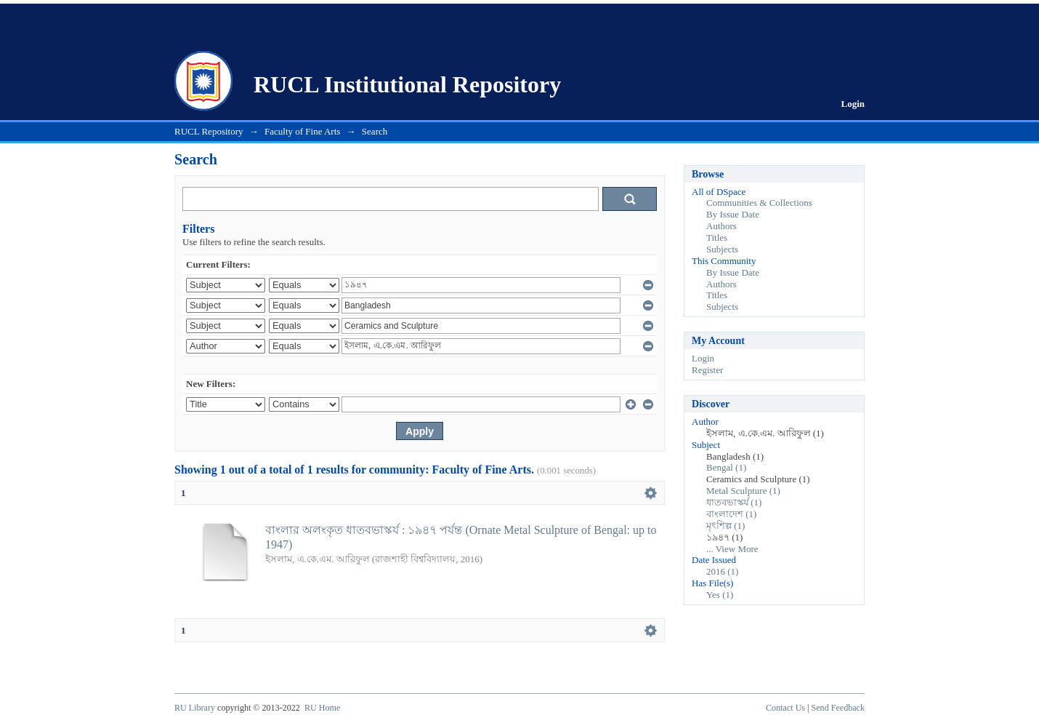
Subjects (722, 249)
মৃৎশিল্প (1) (725, 525)
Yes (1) (719, 594)
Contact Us (785, 708)
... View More (732, 548)
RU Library (194, 708)
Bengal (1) (726, 467)
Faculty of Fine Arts (302, 131)
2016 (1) (722, 571)
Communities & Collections (759, 202)
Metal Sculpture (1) (743, 490)
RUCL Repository (208, 131)
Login (853, 103)
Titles (716, 237)
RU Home (322, 708)
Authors (721, 225)
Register (707, 369)
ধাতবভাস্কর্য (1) (733, 502)
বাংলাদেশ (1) (731, 513)
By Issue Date (732, 214)
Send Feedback (838, 708)
